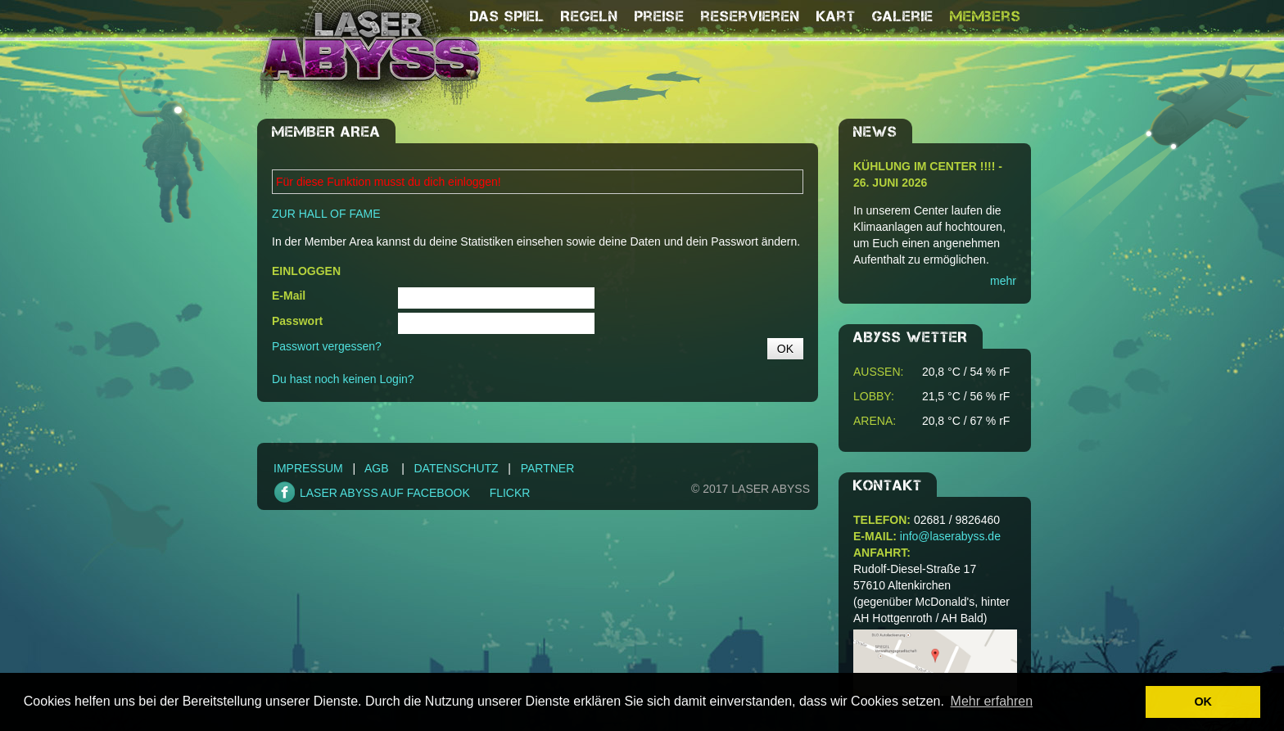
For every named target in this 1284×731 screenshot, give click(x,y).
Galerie (903, 16)
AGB (376, 468)
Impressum (308, 468)
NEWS (875, 132)
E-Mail (288, 295)
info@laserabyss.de (950, 536)
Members (985, 16)
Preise (660, 16)
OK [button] (1203, 701)
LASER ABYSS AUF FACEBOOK (385, 492)
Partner (548, 468)
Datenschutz (456, 468)
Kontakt (887, 485)
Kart (836, 16)
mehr (1003, 280)
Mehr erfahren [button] (992, 701)
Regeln (589, 16)
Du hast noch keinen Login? (343, 379)
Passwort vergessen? (327, 346)
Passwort (297, 320)
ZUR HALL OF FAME (326, 213)
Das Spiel (507, 16)
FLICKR (510, 492)
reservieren (750, 16)
